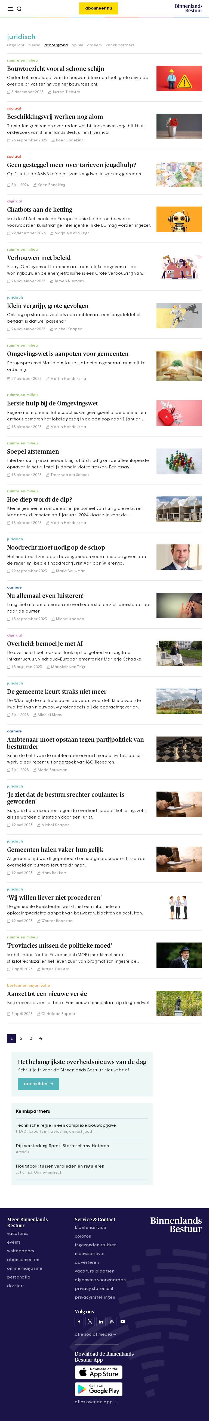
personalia (18, 1277)
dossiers (94, 45)
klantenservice (90, 1228)
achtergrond (56, 45)
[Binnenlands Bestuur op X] (90, 1321)
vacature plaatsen (94, 1271)
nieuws (34, 45)
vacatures (17, 1234)
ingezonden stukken (95, 1245)
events (14, 1242)
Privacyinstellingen (95, 1297)
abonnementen (23, 1260)
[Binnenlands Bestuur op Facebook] (79, 1321)
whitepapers (20, 1251)
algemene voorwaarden (100, 1280)
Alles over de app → (96, 1402)
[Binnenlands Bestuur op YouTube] (122, 1321)
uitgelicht (15, 45)
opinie (77, 45)
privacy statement (94, 1289)
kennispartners (120, 45)
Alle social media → (95, 1334)
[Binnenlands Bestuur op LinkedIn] (101, 1321)
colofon (83, 1236)
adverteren (87, 1263)
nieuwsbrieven (90, 1254)
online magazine (24, 1269)
